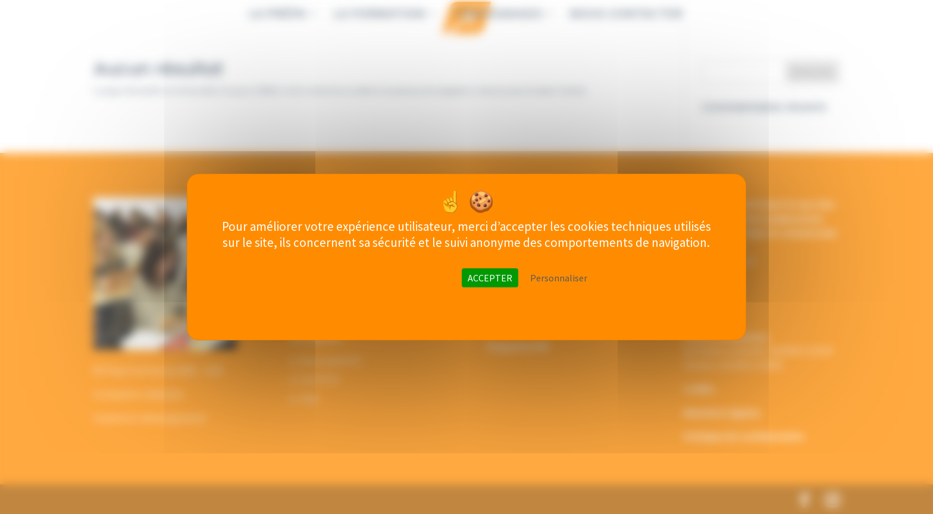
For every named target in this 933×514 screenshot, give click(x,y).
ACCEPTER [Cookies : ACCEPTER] (490, 278)
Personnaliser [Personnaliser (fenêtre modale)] (558, 278)
